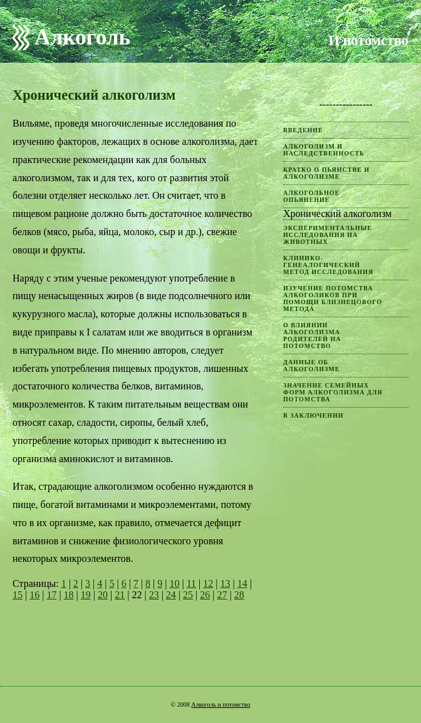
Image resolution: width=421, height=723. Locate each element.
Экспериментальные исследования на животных (327, 234)
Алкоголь (82, 37)
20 (103, 594)
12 (208, 583)
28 (239, 594)
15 (18, 594)
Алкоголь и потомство (220, 704)
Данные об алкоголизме (311, 365)
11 (191, 583)
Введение (303, 130)
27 (222, 594)
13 (225, 583)
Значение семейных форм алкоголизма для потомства (332, 392)
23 (154, 594)
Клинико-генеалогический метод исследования (328, 265)
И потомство (368, 40)
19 (86, 594)
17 (51, 594)
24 (171, 594)
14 (242, 583)
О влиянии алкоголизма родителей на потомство (312, 335)
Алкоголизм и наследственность (324, 150)
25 (188, 594)
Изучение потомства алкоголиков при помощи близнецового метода (332, 298)
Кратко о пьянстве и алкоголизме (326, 173)
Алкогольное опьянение (311, 196)
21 (120, 594)
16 (34, 594)
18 (69, 594)
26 (205, 594)
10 (174, 583)
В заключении (313, 415)
